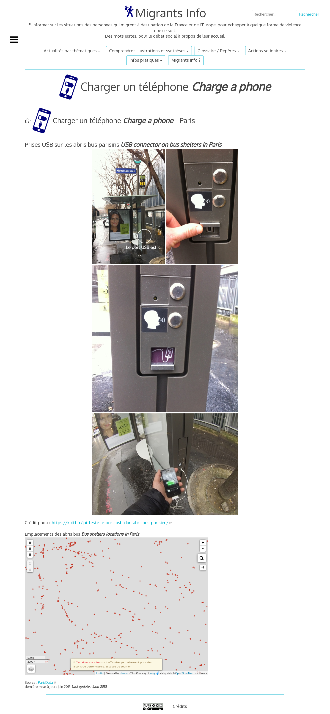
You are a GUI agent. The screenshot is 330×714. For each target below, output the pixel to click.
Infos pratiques (144, 60)
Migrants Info (170, 12)
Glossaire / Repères (217, 50)
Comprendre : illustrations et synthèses (147, 50)
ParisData (45, 682)
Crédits (180, 706)
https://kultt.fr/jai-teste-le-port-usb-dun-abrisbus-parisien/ (110, 522)
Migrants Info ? (186, 60)
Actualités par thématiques (70, 50)
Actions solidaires (265, 50)
